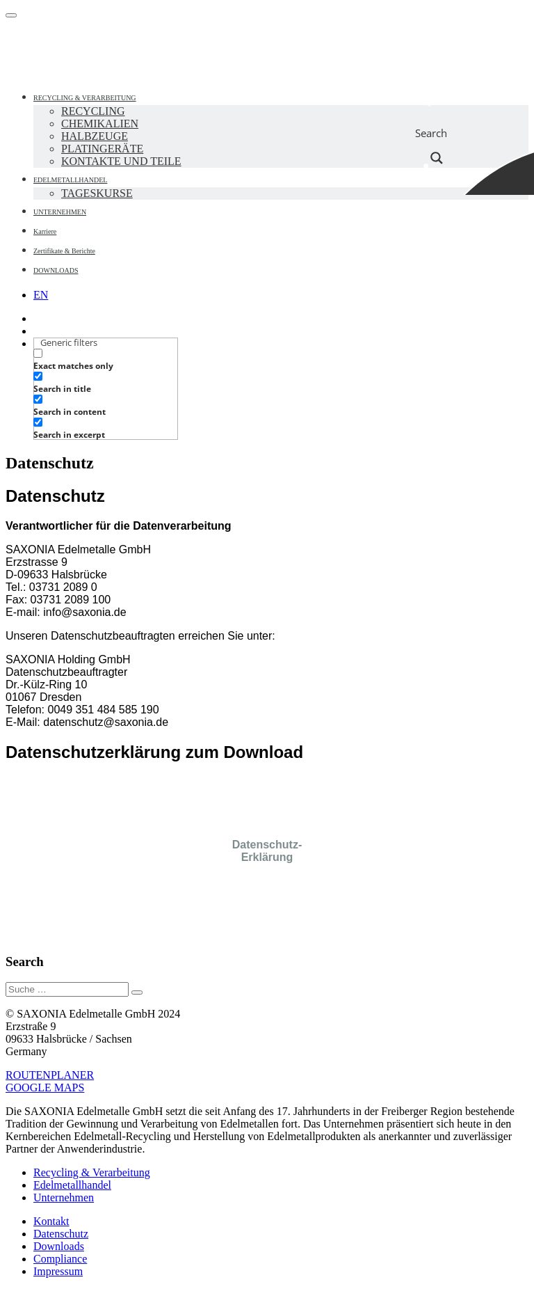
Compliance (60, 1259)
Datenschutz (60, 1234)
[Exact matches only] (37, 353)
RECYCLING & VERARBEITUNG (84, 98)
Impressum (58, 1271)
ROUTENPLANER (50, 1075)
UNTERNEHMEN (59, 212)
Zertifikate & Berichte (64, 251)
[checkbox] (102, 359)
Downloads (58, 1246)
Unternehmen (63, 1197)
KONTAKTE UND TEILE (121, 161)
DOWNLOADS (55, 270)
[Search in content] (37, 399)
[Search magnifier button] (436, 133)
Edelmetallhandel (72, 1185)
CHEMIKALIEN (99, 123)
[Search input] (437, 97)
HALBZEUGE (94, 136)
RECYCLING (93, 111)
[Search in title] (37, 376)
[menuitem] (40, 295)
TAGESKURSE (97, 193)
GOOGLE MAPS (45, 1087)
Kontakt (51, 1221)
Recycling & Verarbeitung (91, 1172)
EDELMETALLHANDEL (70, 180)
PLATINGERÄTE (102, 149)
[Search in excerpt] (37, 422)
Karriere (44, 231)
